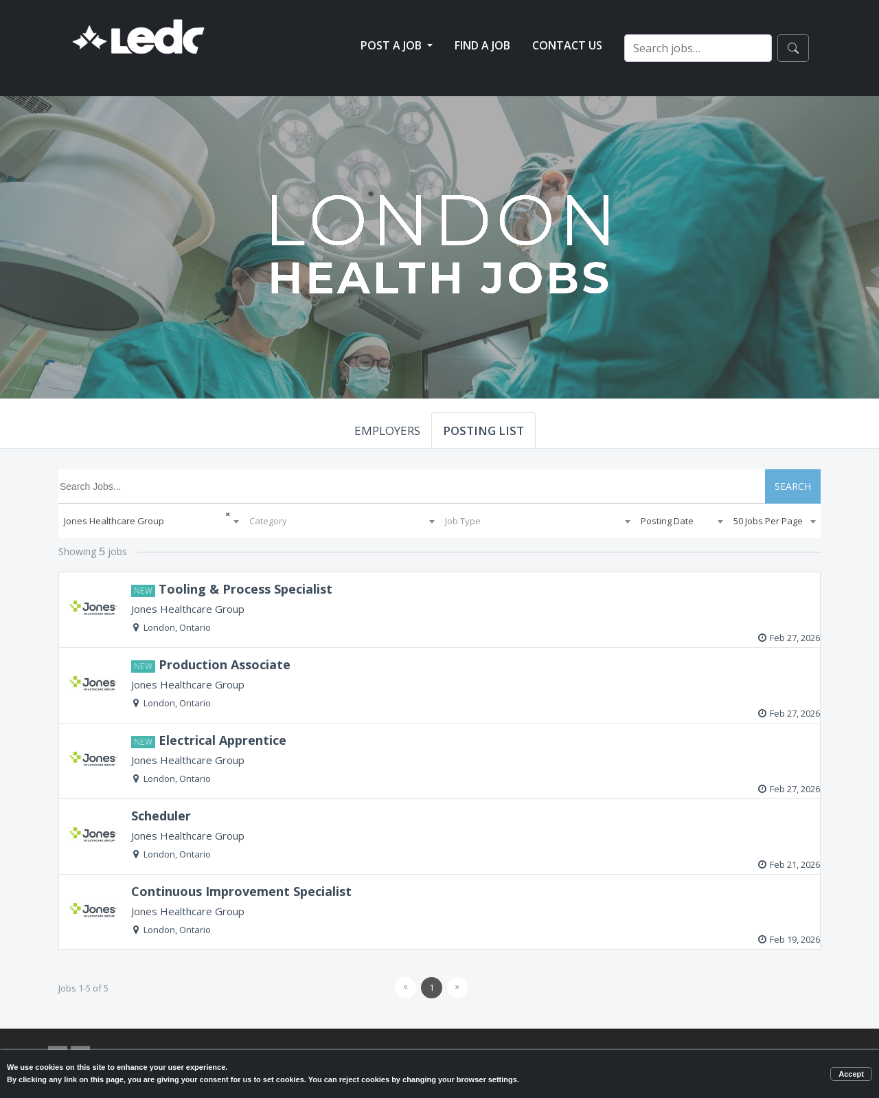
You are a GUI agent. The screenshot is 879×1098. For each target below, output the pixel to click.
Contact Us (567, 45)
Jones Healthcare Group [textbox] (114, 521)
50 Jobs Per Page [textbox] (768, 521)
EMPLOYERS (387, 430)
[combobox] (151, 521)
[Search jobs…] (698, 48)
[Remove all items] (217, 513)
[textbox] (342, 521)
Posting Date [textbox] (667, 521)
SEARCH (793, 486)
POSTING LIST (483, 430)
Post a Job (392, 45)
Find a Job (482, 45)
